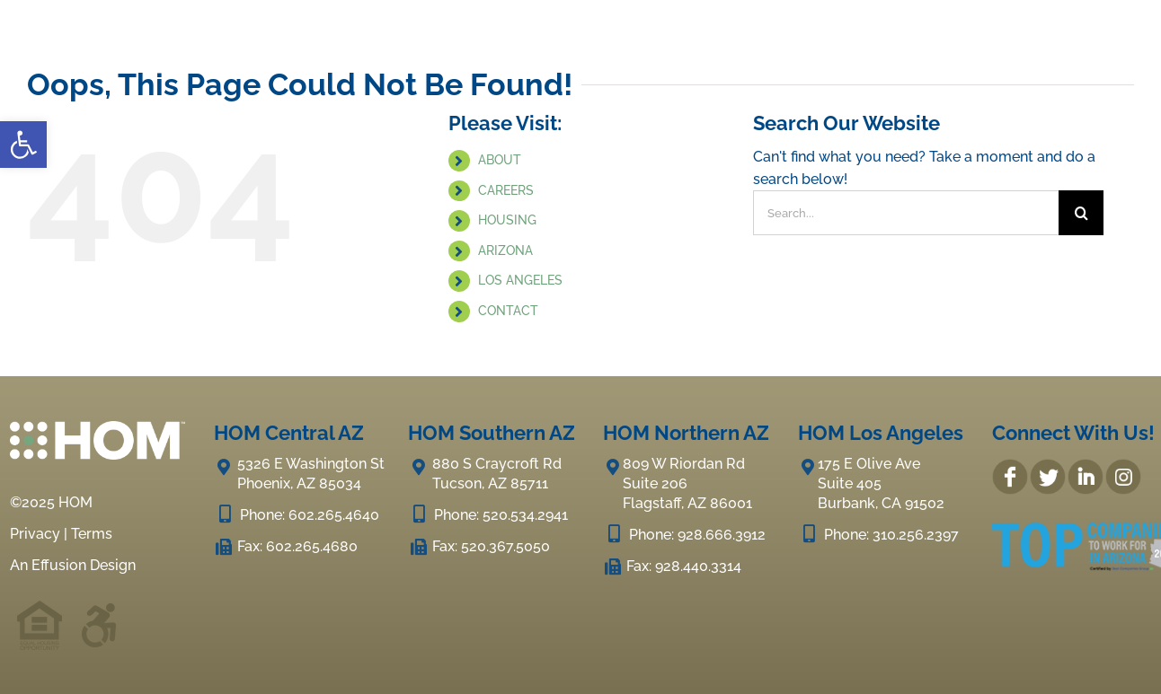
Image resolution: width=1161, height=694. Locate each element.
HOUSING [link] (507, 220)
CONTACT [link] (508, 310)
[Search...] (906, 212)
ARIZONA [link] (505, 250)
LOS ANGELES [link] (520, 280)
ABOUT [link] (499, 160)
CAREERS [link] (506, 190)
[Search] (1081, 212)
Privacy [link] (35, 533)
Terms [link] (91, 533)
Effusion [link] (58, 565)
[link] (23, 144)
